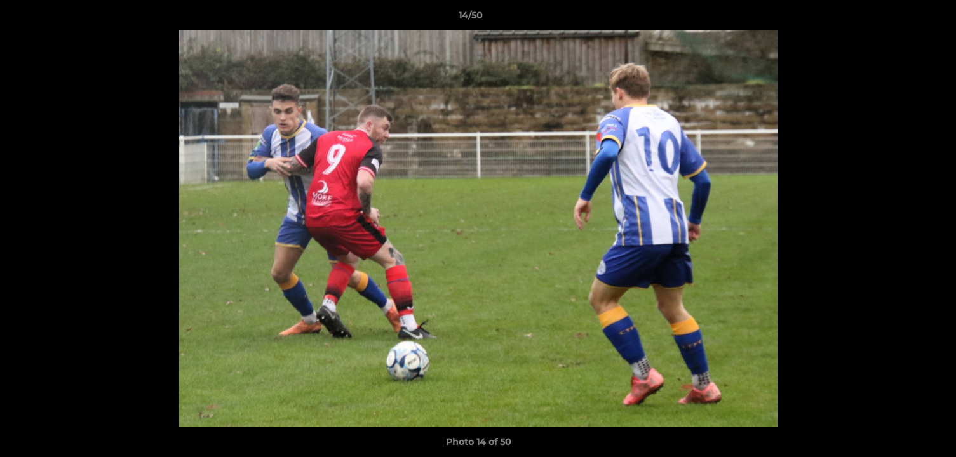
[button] (902, 18)
